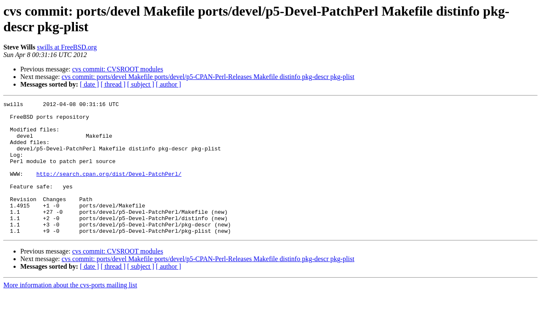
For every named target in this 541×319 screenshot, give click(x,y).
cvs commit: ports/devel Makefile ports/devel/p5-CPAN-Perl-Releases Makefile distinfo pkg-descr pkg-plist (208, 76)
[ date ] (89, 84)
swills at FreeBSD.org (66, 47)
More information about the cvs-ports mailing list (70, 311)
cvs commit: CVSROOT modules (117, 69)
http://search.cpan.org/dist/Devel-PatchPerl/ (108, 189)
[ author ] (168, 84)
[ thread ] (113, 84)
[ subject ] (140, 84)
